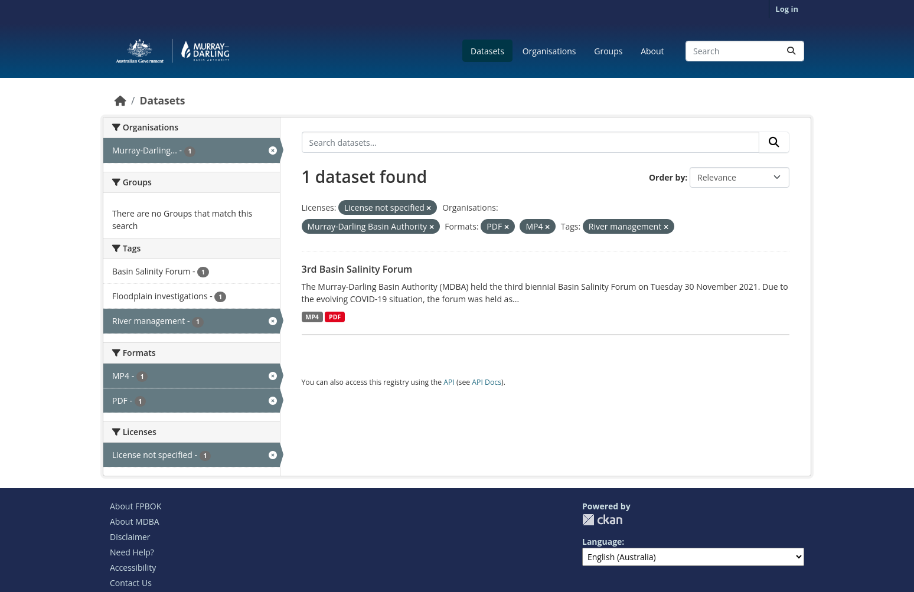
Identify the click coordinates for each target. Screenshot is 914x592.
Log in (786, 9)
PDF (335, 317)
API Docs (486, 382)
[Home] (120, 100)
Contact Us (131, 582)
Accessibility (133, 567)
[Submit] (791, 51)
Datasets (487, 51)
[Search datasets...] (745, 51)
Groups (608, 51)
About (652, 51)
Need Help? (132, 552)
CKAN (602, 519)
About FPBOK (135, 506)
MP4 (312, 317)
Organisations (549, 51)
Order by (667, 177)
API (449, 382)
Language (602, 541)
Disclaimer (130, 536)
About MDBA (134, 521)
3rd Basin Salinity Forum (357, 269)
